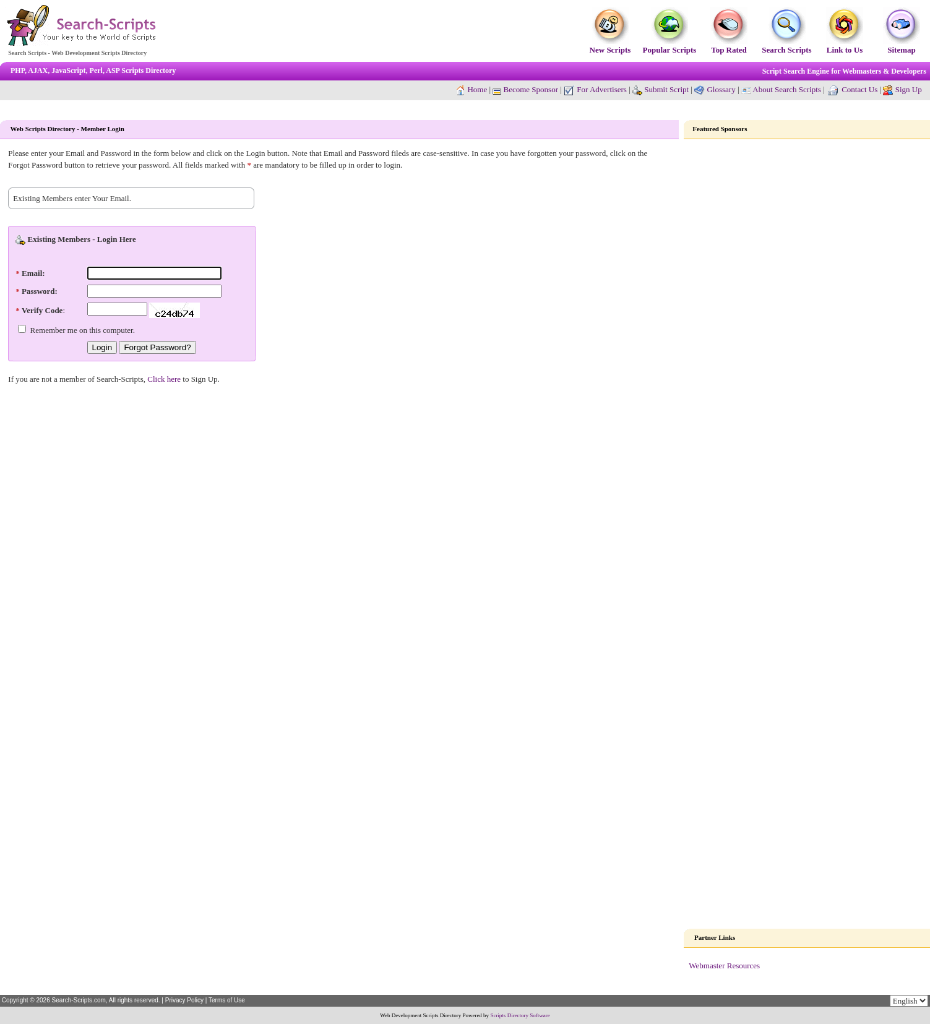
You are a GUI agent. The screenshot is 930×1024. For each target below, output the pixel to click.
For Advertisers (595, 89)
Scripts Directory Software (519, 1015)
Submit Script (660, 89)
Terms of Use (227, 1000)
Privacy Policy (184, 1000)
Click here (164, 379)
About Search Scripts (786, 89)
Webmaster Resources (724, 965)
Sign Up (908, 89)
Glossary (721, 89)
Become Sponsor (525, 89)
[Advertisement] (806, 336)
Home (477, 89)
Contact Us (859, 89)
